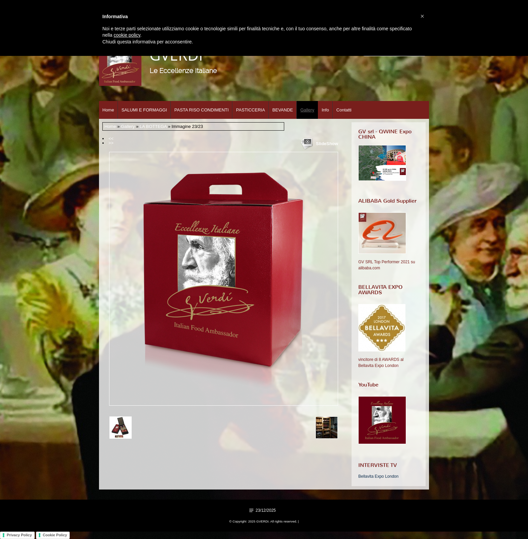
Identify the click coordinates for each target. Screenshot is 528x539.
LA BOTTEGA (153, 126)
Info (325, 109)
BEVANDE (282, 109)
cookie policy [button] (126, 35)
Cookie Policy (55, 535)
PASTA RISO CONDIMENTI (201, 109)
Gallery (307, 109)
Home (108, 109)
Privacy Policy (19, 535)
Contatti (344, 109)
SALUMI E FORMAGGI (144, 109)
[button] (422, 16)
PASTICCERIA (250, 109)
